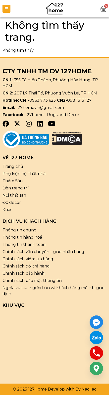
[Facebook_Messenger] (96, 322)
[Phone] (96, 353)
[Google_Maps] (96, 368)
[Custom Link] (96, 337)
